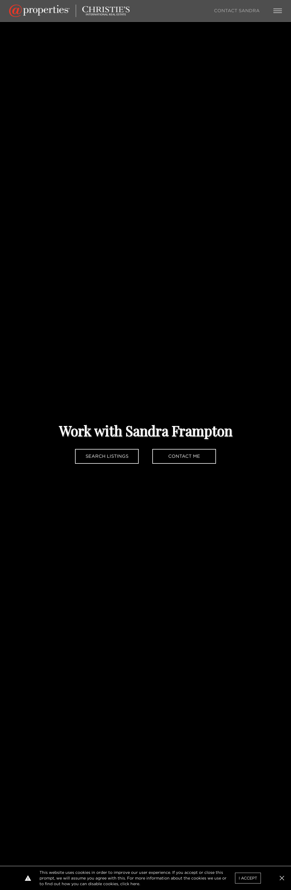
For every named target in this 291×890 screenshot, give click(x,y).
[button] (282, 878)
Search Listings (107, 456)
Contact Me (184, 456)
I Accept (248, 878)
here (134, 883)
